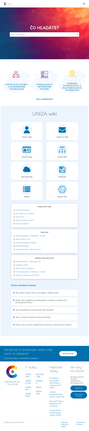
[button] (26, 131)
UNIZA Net (28, 388)
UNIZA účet (28, 375)
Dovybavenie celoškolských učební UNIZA (55, 412)
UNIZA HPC (39, 392)
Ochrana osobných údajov (64, 424)
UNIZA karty (28, 395)
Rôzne (39, 387)
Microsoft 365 (39, 375)
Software (39, 382)
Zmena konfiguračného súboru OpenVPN (57, 394)
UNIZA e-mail (28, 382)
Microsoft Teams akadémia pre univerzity (56, 403)
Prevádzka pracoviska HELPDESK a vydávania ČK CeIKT (55, 383)
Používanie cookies (80, 423)
